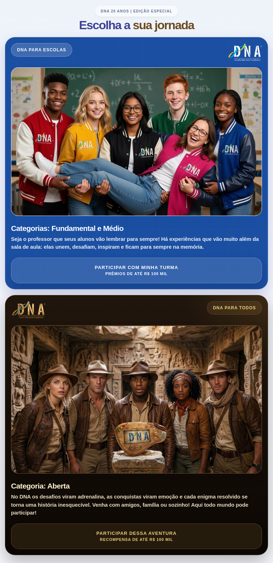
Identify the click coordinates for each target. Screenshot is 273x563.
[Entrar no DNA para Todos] (136, 425)
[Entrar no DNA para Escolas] (136, 163)
